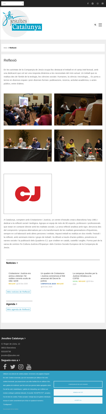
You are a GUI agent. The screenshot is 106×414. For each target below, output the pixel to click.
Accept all (78, 400)
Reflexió (12, 284)
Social (75, 281)
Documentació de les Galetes (10, 409)
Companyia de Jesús (48, 284)
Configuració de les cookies (78, 384)
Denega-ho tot (78, 392)
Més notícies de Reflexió (18, 292)
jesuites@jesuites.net (10, 355)
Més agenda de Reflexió (18, 309)
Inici (5, 48)
